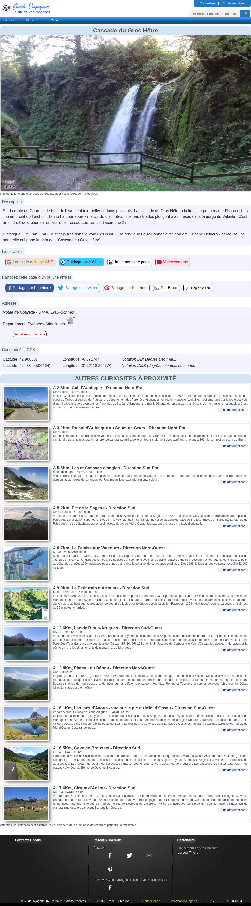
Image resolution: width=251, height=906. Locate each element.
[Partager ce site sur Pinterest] (110, 869)
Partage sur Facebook (32, 288)
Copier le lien (200, 288)
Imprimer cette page (132, 262)
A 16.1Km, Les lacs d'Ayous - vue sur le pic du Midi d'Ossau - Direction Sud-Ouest (134, 708)
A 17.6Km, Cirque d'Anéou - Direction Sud (94, 788)
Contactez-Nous (233, 3)
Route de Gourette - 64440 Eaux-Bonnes (38, 312)
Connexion (207, 3)
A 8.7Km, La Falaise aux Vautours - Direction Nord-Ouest (109, 548)
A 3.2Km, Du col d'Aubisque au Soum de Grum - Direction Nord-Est (119, 428)
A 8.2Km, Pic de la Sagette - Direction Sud (94, 508)
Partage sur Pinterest (129, 288)
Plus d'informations (232, 410)
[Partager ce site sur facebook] (110, 855)
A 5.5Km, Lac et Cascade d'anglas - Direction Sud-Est (105, 468)
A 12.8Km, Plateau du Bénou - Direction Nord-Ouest (104, 668)
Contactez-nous (28, 839)
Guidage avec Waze (83, 262)
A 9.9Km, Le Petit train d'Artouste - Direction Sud (101, 588)
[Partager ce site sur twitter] (129, 855)
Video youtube (175, 262)
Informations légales (184, 901)
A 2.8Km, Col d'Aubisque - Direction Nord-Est (97, 388)
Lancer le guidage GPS (33, 262)
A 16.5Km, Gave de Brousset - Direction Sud (96, 748)
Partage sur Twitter (81, 288)
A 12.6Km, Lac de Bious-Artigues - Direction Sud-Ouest (107, 628)
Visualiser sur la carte (29, 334)
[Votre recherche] (215, 13)
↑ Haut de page (150, 901)
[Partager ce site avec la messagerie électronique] (149, 855)
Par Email (169, 288)
